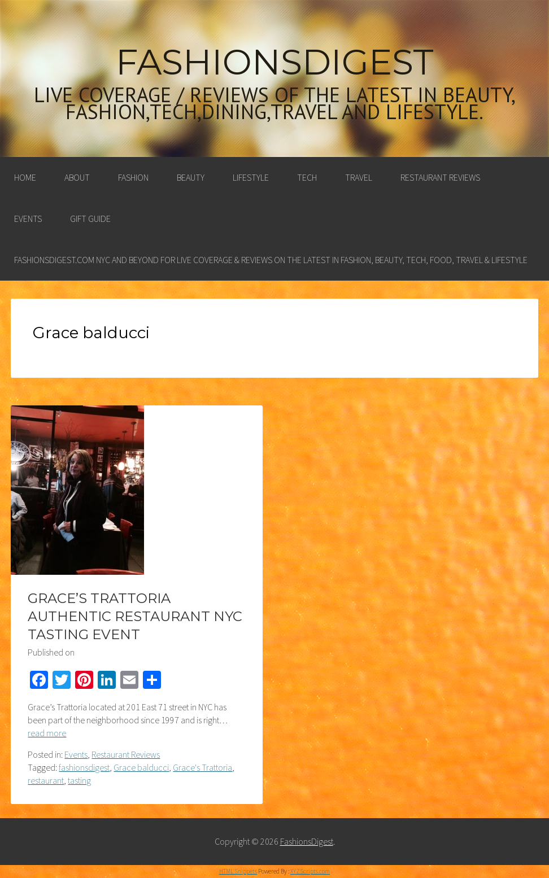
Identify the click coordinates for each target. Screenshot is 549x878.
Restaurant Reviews (440, 177)
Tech (307, 177)
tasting (79, 780)
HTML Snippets (238, 871)
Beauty (190, 177)
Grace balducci (141, 767)
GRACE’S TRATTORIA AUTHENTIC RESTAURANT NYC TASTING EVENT (135, 616)
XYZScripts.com (310, 871)
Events (28, 218)
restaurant (46, 780)
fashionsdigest (84, 767)
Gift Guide (90, 218)
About (77, 177)
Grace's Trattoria (202, 767)
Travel (358, 177)
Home (25, 177)
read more (47, 733)
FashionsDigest (275, 62)
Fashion (133, 177)
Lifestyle (251, 177)
